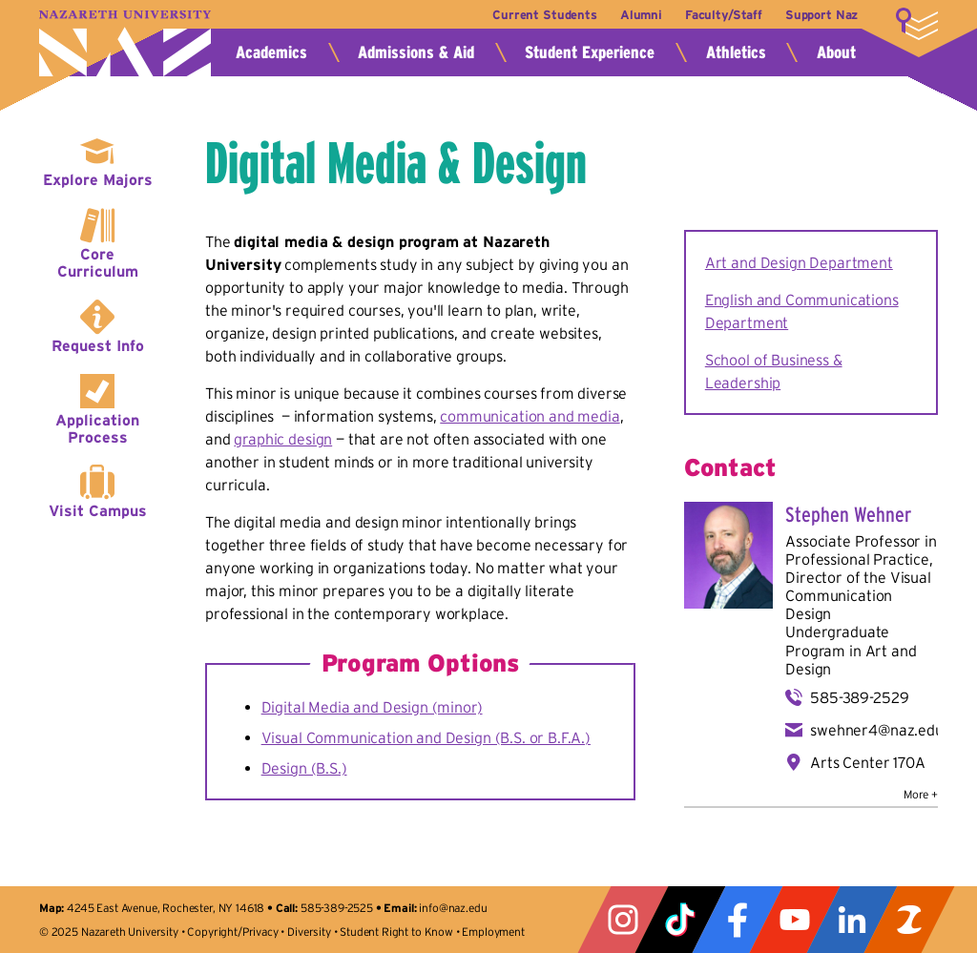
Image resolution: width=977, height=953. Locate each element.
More (917, 24)
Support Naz (821, 15)
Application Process (97, 428)
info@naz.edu (453, 907)
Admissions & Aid (416, 52)
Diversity (309, 931)
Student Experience (590, 52)
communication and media (529, 416)
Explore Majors (98, 179)
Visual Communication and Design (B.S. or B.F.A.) (426, 737)
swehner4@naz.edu (876, 729)
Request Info (98, 345)
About (836, 52)
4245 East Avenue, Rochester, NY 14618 (165, 907)
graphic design (283, 438)
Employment (493, 931)
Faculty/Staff (723, 15)
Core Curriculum (97, 262)
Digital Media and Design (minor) (372, 706)
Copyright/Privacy (232, 931)
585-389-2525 (337, 907)
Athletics (736, 52)
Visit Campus (98, 510)
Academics (271, 52)
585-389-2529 (859, 697)
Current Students (544, 15)
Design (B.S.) (304, 768)
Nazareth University (125, 43)
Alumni (641, 15)
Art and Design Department (799, 262)
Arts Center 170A (867, 762)
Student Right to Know (396, 931)
